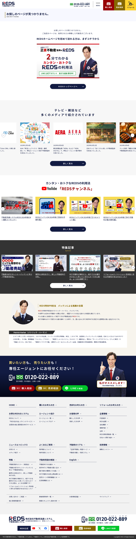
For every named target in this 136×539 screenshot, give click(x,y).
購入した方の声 (74, 418)
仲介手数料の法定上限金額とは (49, 474)
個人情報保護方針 (15, 501)
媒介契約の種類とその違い (48, 471)
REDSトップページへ (68, 86)
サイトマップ (104, 496)
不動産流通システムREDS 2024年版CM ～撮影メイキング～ (16, 218)
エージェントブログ (46, 421)
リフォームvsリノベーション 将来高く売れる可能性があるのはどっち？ (118, 275)
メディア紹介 (13, 452)
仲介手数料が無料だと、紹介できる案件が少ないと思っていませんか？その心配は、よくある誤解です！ (84, 276)
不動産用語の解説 (46, 459)
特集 (11, 459)
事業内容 (103, 428)
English (72, 459)
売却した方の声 (74, 421)
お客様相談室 (73, 496)
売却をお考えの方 (77, 405)
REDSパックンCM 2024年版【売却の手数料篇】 (50, 218)
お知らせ (12, 449)
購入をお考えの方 (46, 405)
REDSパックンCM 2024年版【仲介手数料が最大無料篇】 (118, 218)
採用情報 (103, 444)
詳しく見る (68, 163)
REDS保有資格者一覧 (107, 434)
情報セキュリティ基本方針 (48, 501)
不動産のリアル (76, 444)
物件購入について (45, 449)
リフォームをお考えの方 (110, 405)
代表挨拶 (103, 418)
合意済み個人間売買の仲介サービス (21, 424)
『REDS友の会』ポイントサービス (20, 421)
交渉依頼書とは (44, 480)
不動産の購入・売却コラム (78, 452)
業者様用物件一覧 (45, 496)
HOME (12, 405)
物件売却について (45, 452)
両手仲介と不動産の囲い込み (49, 467)
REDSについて (14, 418)
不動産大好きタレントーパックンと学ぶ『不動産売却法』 (16, 275)
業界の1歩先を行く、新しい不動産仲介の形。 (50, 275)
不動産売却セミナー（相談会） (19, 464)
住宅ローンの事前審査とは (48, 477)
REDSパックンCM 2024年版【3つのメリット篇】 (84, 218)
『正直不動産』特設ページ (78, 449)
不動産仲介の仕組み (46, 464)
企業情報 (103, 413)
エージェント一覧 (45, 418)
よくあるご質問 (45, 444)
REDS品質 (103, 421)
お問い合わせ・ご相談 (16, 496)
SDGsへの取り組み (106, 437)
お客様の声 (74, 413)
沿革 (101, 431)
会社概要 (103, 424)
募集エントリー (105, 449)
